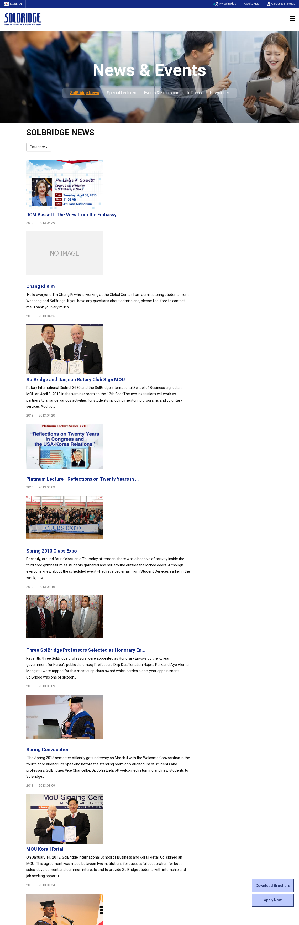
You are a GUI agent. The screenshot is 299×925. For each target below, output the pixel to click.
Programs (100, 758)
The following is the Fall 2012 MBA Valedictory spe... (168, 605)
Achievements (38, 782)
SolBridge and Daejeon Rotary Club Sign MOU (160, 275)
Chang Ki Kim (125, 220)
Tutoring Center (167, 829)
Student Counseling (170, 824)
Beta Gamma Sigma (170, 782)
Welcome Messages (43, 777)
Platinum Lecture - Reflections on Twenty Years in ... (167, 330)
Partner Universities (106, 819)
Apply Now (273, 900)
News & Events (232, 795)
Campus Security (168, 834)
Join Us (32, 819)
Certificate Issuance (170, 798)
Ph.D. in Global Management (113, 792)
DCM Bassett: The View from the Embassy (156, 164)
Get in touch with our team (213, 737)
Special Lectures (121, 92)
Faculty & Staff (41, 800)
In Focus (194, 92)
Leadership (35, 771)
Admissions (228, 758)
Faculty (32, 808)
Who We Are (36, 766)
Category (39, 147)
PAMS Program (103, 829)
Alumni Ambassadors (108, 845)
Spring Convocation (132, 495)
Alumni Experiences (170, 787)
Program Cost (228, 771)
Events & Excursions (161, 92)
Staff (30, 813)
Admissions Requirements (239, 766)
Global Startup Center (171, 771)
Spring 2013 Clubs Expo (136, 385)
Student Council (167, 766)
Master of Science (105, 787)
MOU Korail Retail (130, 550)
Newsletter (219, 92)
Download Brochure (273, 886)
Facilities (161, 819)
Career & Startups (281, 3)
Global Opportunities (110, 810)
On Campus (165, 810)
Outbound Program (106, 824)
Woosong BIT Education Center (179, 792)
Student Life (166, 758)
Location (33, 787)
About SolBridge (42, 758)
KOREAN (13, 3)
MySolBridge (223, 3)
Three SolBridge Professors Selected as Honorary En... (170, 440)
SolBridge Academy (106, 798)
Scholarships (227, 777)
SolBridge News (84, 92)
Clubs (158, 777)
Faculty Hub (251, 3)
